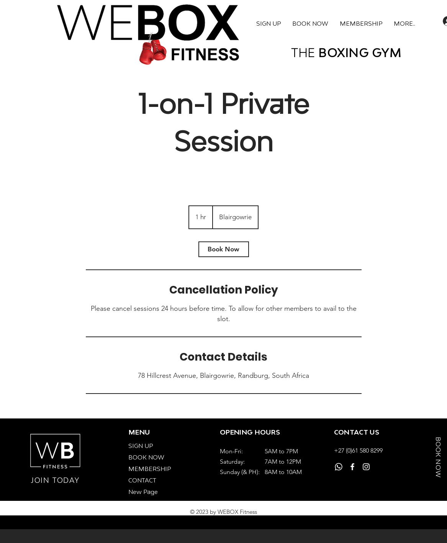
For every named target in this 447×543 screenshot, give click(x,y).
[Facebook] (352, 466)
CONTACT (142, 480)
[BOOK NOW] (438, 460)
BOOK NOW (146, 457)
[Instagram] (366, 466)
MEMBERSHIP (149, 468)
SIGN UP (140, 445)
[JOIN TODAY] (55, 480)
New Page (143, 491)
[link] (223, 249)
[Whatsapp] (338, 466)
